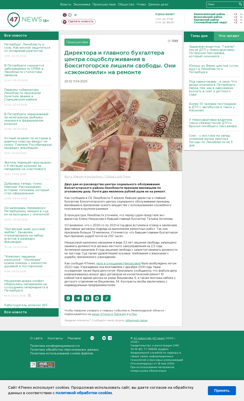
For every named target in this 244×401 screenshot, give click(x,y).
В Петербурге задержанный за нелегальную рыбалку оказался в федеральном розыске (28, 122)
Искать (240, 4)
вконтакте (70, 15)
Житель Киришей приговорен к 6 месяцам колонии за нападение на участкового (28, 168)
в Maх (133, 314)
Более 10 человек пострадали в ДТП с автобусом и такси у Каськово (212, 107)
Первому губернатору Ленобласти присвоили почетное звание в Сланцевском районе (28, 97)
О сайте (36, 338)
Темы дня (198, 36)
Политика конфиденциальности (55, 346)
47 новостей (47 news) (149, 338)
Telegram (110, 338)
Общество (126, 4)
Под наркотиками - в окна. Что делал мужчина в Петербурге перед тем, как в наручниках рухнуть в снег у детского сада (213, 88)
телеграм (75, 15)
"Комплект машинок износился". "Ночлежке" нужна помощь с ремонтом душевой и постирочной (28, 264)
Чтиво (141, 4)
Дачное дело (158, 4)
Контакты (55, 338)
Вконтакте (92, 338)
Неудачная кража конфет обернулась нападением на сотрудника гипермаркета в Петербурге (28, 289)
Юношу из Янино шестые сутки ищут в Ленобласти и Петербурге (213, 69)
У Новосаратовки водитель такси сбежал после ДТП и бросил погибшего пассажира (213, 123)
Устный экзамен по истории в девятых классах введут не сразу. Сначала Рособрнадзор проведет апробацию (28, 146)
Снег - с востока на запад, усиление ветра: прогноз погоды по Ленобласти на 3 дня (211, 140)
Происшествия (104, 4)
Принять (222, 391)
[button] (68, 298)
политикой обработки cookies (84, 393)
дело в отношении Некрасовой (118, 263)
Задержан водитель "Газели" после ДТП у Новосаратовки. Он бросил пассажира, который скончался (212, 51)
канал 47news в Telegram (109, 314)
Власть (65, 4)
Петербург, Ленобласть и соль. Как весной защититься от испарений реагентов (28, 50)
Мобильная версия (65, 15)
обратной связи (136, 320)
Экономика (81, 4)
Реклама (74, 338)
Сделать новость (81, 21)
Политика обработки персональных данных (64, 349)
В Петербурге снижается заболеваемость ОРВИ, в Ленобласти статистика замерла (28, 73)
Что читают (229, 36)
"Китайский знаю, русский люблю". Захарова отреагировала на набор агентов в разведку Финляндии (28, 238)
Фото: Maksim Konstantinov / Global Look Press (97, 177)
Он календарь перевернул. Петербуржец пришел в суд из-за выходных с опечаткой (28, 214)
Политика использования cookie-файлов (61, 353)
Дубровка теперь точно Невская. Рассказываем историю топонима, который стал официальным (28, 191)
